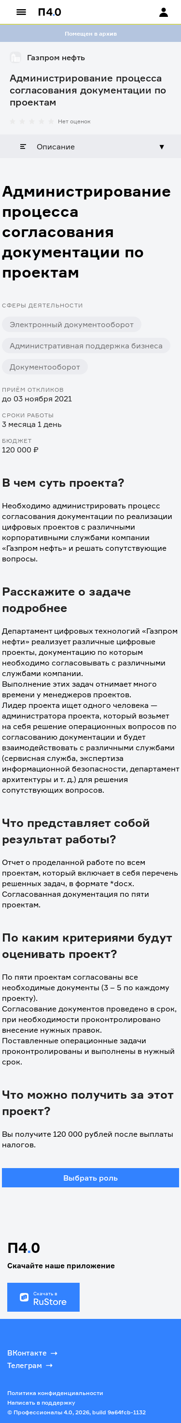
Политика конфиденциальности (55, 1392)
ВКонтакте (33, 1353)
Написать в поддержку (41, 1402)
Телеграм (31, 1365)
